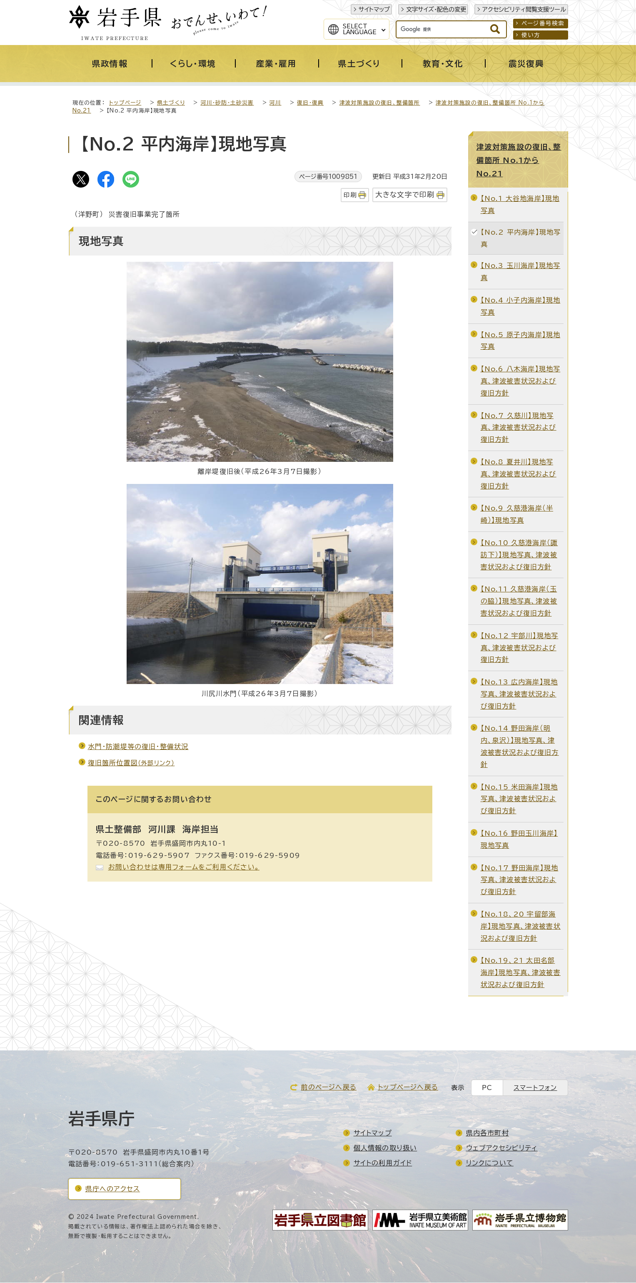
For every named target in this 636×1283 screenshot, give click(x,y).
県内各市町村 (487, 1133)
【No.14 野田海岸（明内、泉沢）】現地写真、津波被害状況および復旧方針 (520, 746)
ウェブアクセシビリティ (502, 1148)
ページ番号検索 (542, 23)
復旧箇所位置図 (131, 763)
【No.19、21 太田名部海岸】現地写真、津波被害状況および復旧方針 (521, 972)
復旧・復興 (310, 103)
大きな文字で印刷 (405, 194)
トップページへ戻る (408, 1087)
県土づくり (171, 103)
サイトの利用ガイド (383, 1163)
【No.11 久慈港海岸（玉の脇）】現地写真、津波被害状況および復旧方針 (519, 601)
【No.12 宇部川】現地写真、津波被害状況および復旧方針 (520, 648)
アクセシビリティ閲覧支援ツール (524, 9)
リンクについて (490, 1163)
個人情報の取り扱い (385, 1148)
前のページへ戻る (329, 1087)
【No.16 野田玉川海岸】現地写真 (519, 839)
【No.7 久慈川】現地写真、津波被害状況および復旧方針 (518, 428)
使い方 (531, 35)
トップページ (125, 103)
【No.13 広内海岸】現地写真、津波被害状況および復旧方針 (519, 694)
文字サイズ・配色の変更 (436, 9)
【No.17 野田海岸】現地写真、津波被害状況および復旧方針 (520, 880)
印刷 (350, 195)
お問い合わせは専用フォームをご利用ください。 (183, 867)
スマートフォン (535, 1088)
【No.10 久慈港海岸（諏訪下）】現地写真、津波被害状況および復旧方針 (519, 555)
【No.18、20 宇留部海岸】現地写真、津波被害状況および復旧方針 (521, 926)
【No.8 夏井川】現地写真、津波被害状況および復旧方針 (518, 474)
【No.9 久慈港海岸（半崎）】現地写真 (517, 514)
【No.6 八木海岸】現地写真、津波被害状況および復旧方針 (521, 381)
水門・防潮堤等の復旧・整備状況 (138, 747)
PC (487, 1088)
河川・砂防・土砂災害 (227, 103)
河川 (275, 103)
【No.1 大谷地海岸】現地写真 (520, 204)
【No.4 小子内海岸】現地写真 (521, 306)
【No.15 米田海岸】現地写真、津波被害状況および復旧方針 (519, 799)
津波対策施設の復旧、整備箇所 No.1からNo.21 (518, 160)
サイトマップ (374, 9)
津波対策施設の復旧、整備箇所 (379, 103)
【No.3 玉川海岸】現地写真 (521, 272)
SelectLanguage (360, 29)
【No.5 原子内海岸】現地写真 (521, 341)
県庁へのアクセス (112, 1189)
